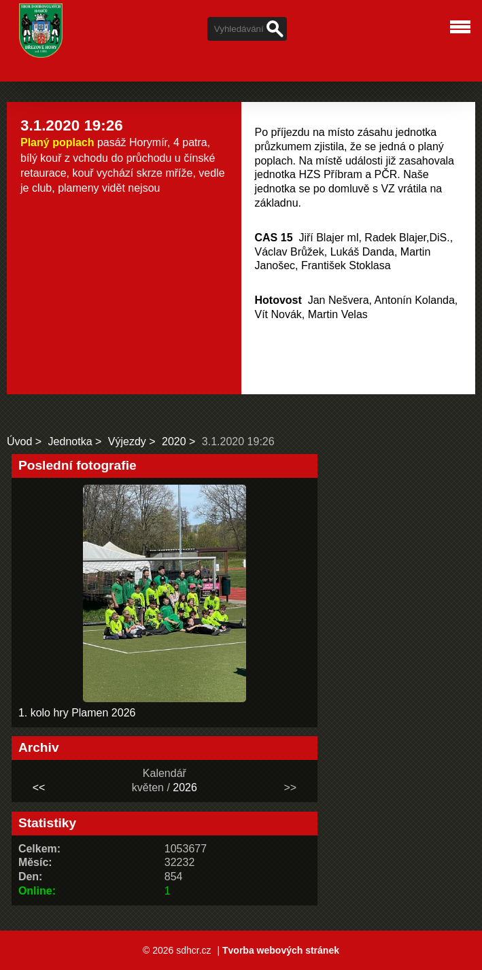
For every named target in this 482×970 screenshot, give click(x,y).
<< (39, 787)
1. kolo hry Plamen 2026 (77, 712)
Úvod (19, 441)
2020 (174, 441)
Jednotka (70, 441)
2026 (185, 787)
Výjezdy (127, 441)
